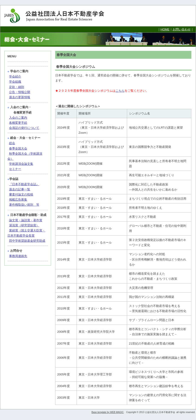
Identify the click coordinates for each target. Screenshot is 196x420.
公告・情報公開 (19, 92)
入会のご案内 (18, 117)
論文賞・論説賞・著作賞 (25, 220)
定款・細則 (16, 87)
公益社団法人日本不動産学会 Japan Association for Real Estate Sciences (58, 15)
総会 (12, 143)
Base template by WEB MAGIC (107, 412)
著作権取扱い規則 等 (24, 204)
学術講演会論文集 (21, 164)
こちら (120, 90)
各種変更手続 (18, 122)
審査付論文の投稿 (21, 194)
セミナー (15, 169)
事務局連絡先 (18, 256)
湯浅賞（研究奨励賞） (24, 225)
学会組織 (15, 81)
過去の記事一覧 (19, 189)
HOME (165, 29)
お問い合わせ (182, 29)
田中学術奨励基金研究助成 (27, 240)
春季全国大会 (18, 148)
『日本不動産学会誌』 (24, 184)
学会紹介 (15, 76)
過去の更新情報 (19, 97)
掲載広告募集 (18, 199)
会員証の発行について (24, 128)
